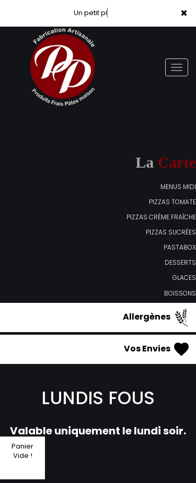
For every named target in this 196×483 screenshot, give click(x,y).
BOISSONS (180, 293)
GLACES (184, 277)
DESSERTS (180, 262)
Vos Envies (157, 349)
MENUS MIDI (178, 186)
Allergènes (157, 317)
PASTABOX (180, 247)
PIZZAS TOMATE (172, 201)
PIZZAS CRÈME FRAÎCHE (161, 217)
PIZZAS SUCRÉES (171, 232)
